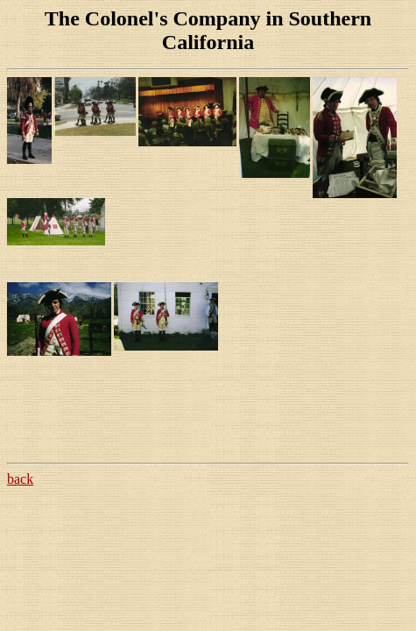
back (20, 478)
